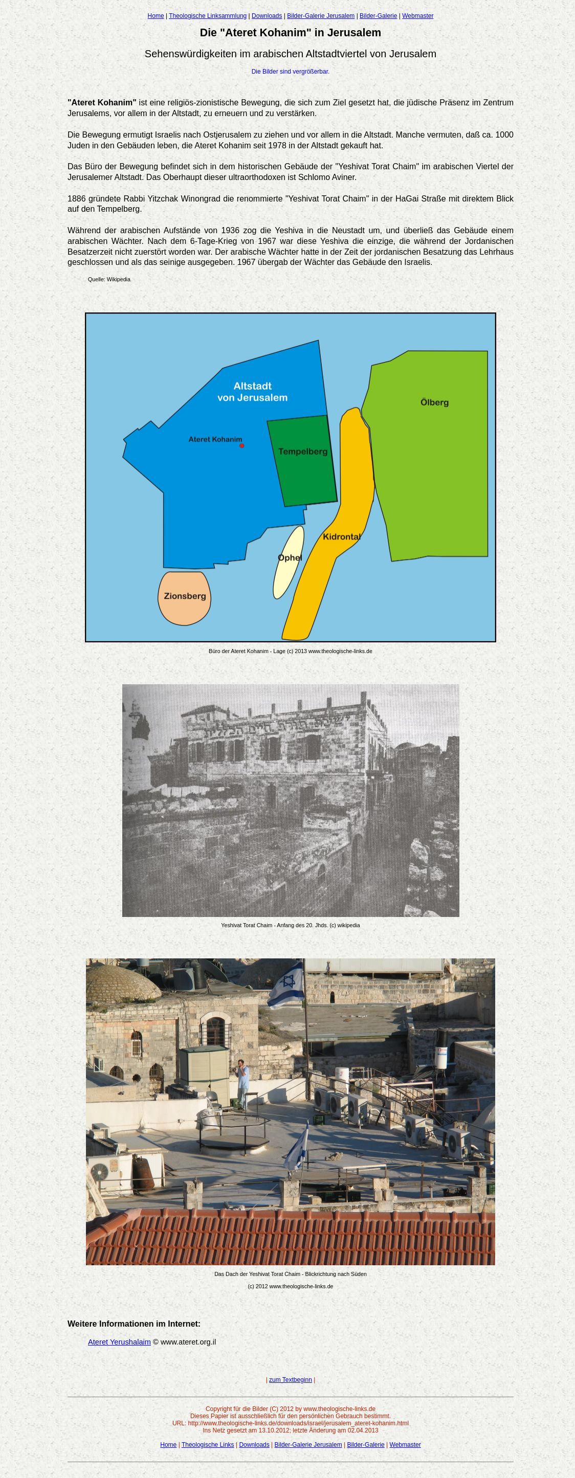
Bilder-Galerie (378, 15)
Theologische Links (208, 1444)
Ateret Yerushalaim (119, 1342)
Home (156, 15)
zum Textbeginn (290, 1379)
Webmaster (417, 15)
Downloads (267, 15)
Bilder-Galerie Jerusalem (321, 15)
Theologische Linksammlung (208, 15)
